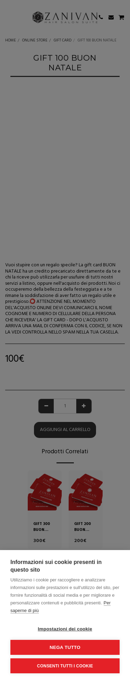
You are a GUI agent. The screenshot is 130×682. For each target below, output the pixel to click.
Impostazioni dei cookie (65, 629)
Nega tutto (65, 647)
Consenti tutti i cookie (65, 666)
